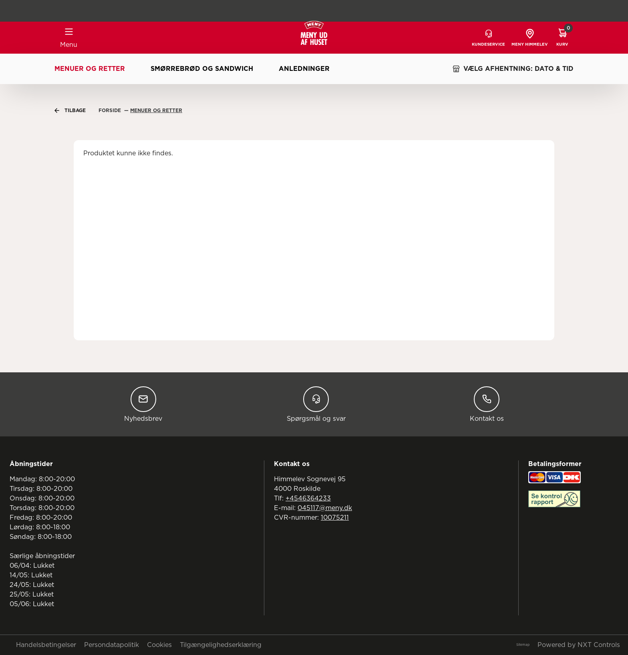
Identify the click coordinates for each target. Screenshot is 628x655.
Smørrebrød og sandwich (202, 69)
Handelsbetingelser (46, 645)
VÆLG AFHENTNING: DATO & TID (513, 69)
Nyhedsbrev (143, 404)
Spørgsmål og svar (316, 404)
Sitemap (522, 645)
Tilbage (70, 110)
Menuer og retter (89, 69)
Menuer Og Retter (156, 110)
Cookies (159, 645)
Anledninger (304, 69)
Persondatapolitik (111, 645)
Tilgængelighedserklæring (221, 645)
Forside (111, 110)
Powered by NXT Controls (578, 645)
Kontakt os (487, 404)
